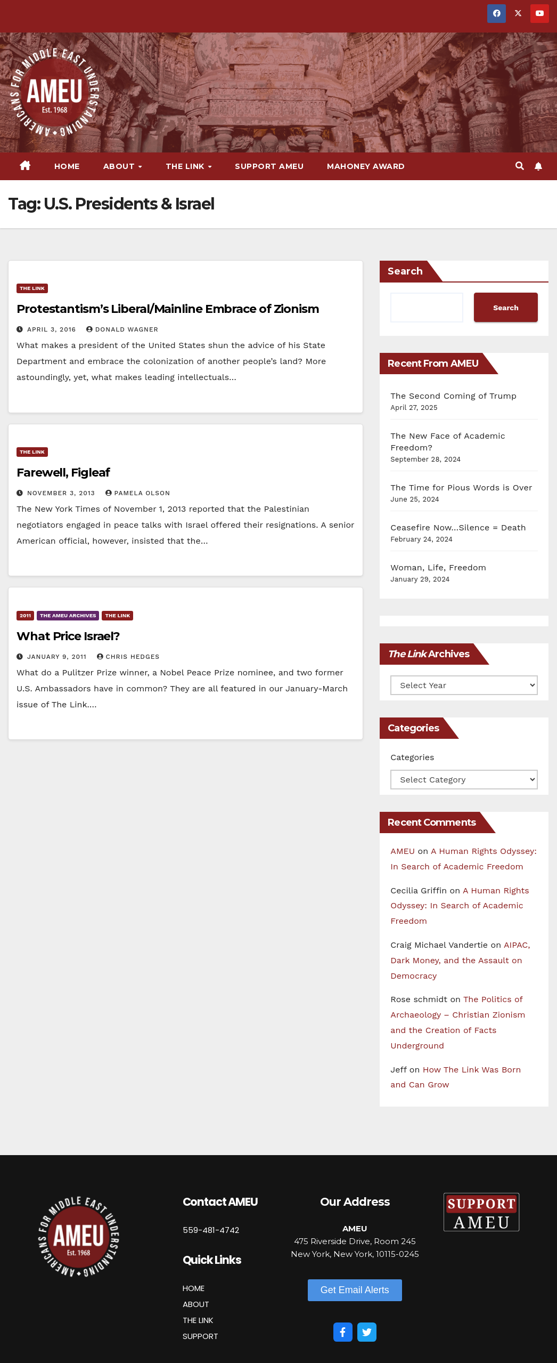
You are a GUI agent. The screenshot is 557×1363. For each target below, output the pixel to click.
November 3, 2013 (62, 493)
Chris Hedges (128, 656)
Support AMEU (269, 166)
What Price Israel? (68, 636)
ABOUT (196, 1304)
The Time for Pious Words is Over (461, 487)
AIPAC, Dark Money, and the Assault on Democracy (460, 960)
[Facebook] (343, 1332)
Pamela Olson (137, 493)
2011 (25, 615)
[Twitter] (366, 1332)
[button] (519, 166)
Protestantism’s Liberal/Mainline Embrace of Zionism (168, 309)
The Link (186, 166)
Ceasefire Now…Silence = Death (458, 527)
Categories (412, 757)
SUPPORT (200, 1336)
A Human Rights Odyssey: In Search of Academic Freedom (459, 905)
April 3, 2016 (53, 329)
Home (67, 166)
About (120, 166)
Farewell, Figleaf (63, 472)
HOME (193, 1288)
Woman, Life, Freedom (438, 567)
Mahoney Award (366, 166)
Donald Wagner (122, 329)
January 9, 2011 (58, 656)
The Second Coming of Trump (453, 396)
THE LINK (198, 1320)
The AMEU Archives (68, 615)
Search (405, 271)
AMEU (402, 851)
